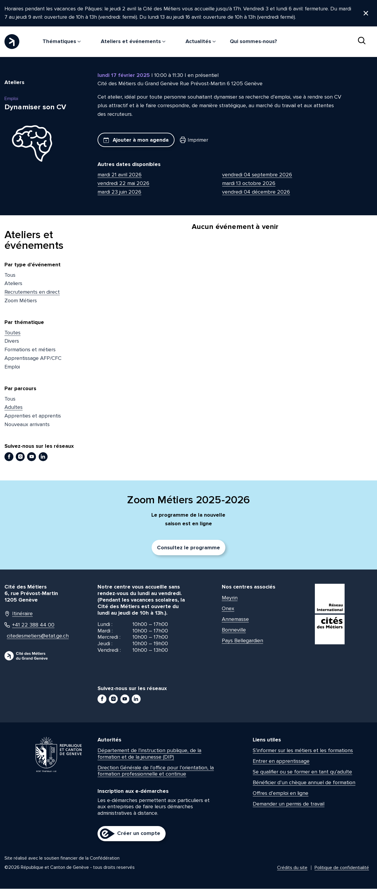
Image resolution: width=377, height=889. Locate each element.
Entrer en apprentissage (281, 761)
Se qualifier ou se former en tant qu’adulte (302, 772)
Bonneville (234, 630)
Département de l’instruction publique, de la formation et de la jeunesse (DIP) (149, 753)
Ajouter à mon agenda (136, 140)
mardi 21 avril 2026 (120, 175)
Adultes (13, 407)
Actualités (201, 41)
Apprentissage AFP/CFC (33, 358)
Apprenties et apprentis (32, 416)
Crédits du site (292, 868)
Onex (228, 608)
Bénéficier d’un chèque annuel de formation (304, 782)
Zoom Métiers (20, 301)
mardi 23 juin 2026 (119, 192)
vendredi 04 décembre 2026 (256, 192)
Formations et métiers (30, 350)
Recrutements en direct (32, 292)
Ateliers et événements (133, 41)
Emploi (12, 367)
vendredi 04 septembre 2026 (257, 175)
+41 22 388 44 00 (29, 625)
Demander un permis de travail (288, 804)
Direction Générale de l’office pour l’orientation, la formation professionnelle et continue (156, 771)
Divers (11, 341)
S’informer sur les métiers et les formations (303, 750)
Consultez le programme (188, 548)
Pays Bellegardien (242, 641)
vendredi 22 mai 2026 (123, 183)
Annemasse (235, 619)
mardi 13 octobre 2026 (248, 183)
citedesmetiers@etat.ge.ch (34, 636)
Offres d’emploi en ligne (280, 793)
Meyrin (230, 598)
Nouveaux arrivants (27, 424)
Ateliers (13, 283)
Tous (9, 275)
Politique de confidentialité (342, 868)
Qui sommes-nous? (253, 41)
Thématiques (62, 41)
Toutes (12, 333)
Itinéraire (18, 614)
